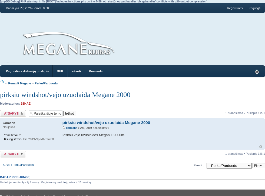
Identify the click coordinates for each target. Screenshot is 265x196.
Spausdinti (257, 72)
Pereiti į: (199, 165)
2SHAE (26, 103)
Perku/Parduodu (46, 83)
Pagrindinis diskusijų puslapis (27, 71)
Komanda (95, 71)
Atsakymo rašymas (13, 113)
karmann (72, 127)
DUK (60, 71)
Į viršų (260, 146)
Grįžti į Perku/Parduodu (18, 164)
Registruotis (235, 8)
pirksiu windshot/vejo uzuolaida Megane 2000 (65, 95)
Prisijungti (253, 8)
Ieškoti (76, 71)
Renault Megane (19, 83)
